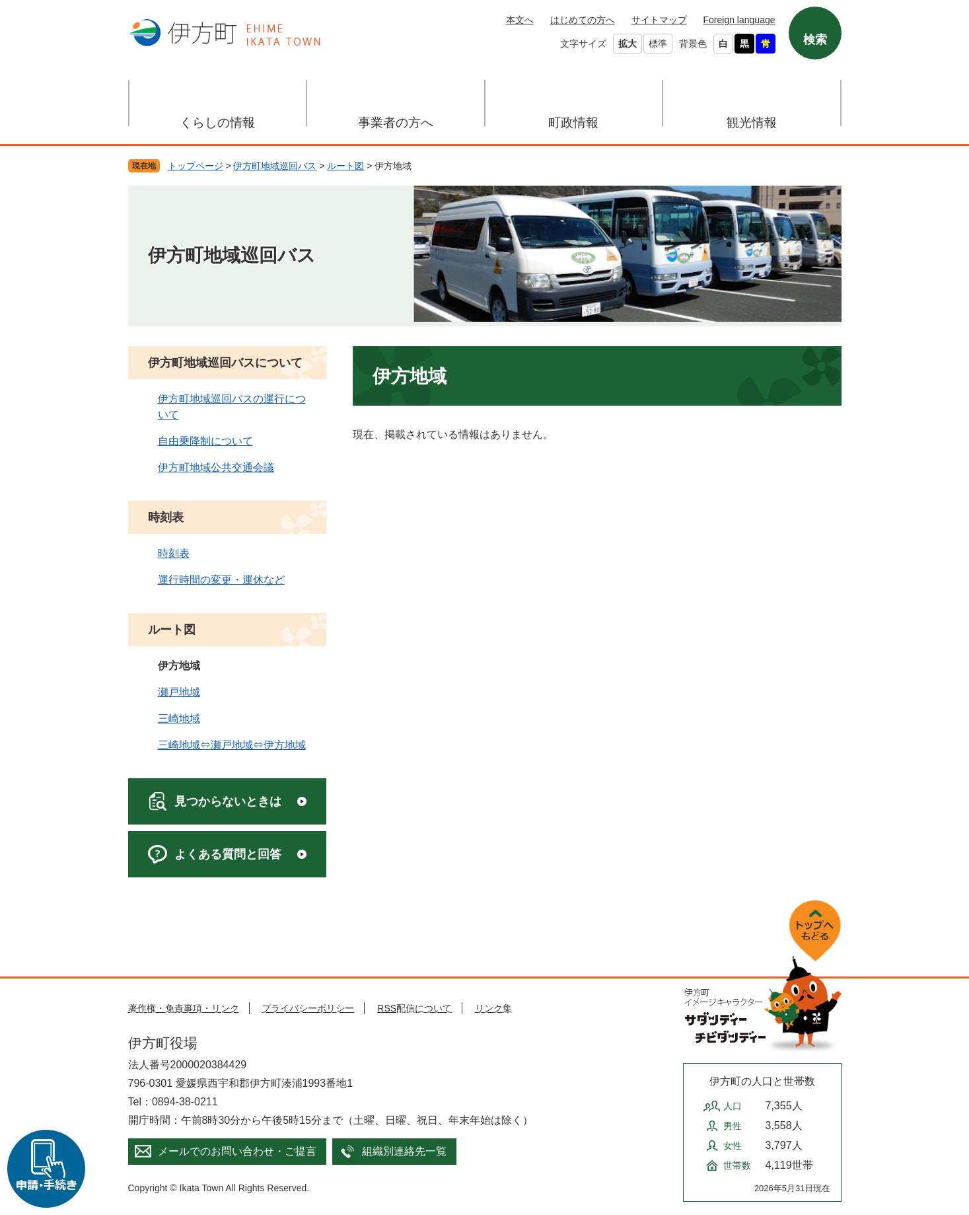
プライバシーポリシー (308, 1008)
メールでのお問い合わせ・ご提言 (237, 1151)
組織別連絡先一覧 (404, 1151)
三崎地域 (179, 718)
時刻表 (166, 517)
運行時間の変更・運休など (221, 579)
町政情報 (573, 122)
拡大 (627, 43)
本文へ (520, 20)
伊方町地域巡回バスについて (225, 362)
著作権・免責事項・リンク (183, 1008)
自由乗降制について (205, 441)
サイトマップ (659, 20)
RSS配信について (414, 1008)
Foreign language (739, 20)
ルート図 (345, 166)
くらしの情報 (217, 122)
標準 (658, 43)
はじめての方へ (582, 20)
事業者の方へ (395, 122)
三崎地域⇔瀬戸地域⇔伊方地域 (232, 745)
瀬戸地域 (179, 692)
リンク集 (493, 1008)
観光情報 (752, 122)
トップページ (195, 166)
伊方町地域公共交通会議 (216, 467)
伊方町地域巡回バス (274, 166)
